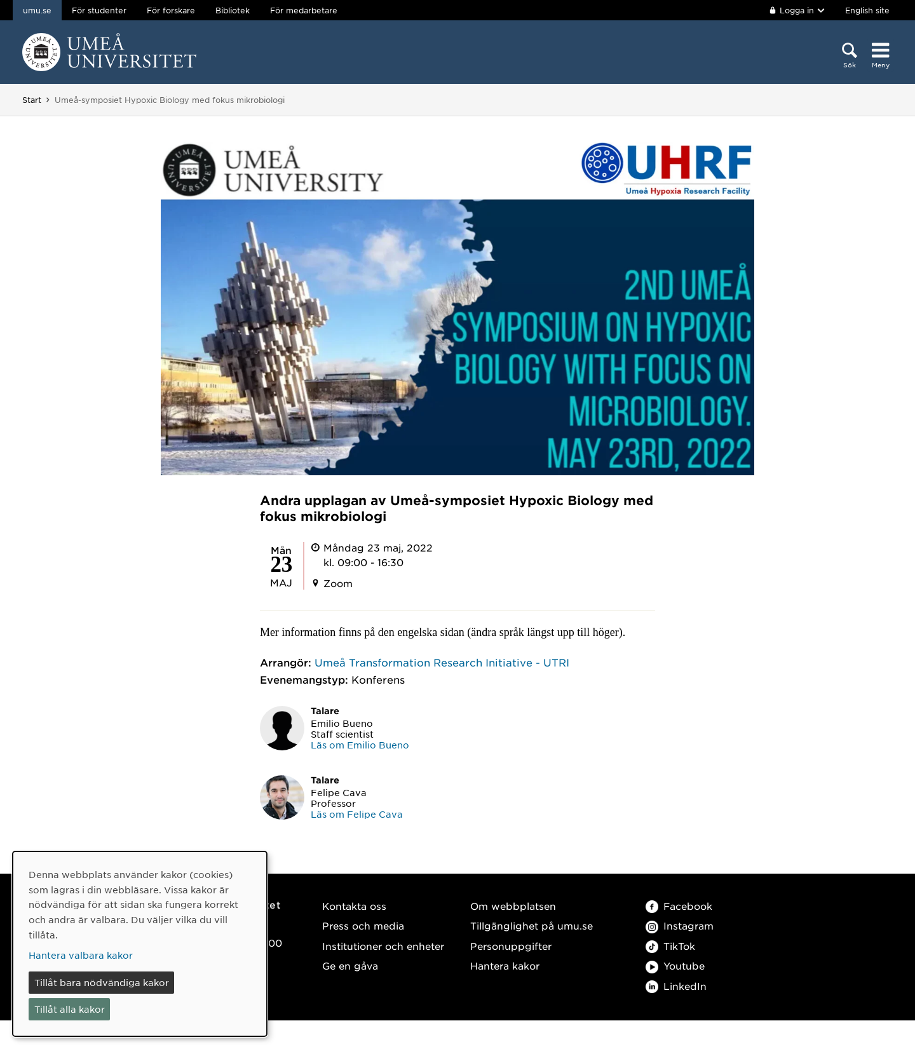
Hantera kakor (504, 965)
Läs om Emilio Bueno (360, 744)
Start (31, 100)
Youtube (675, 965)
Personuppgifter (511, 946)
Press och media (363, 925)
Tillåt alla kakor (69, 1009)
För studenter (99, 10)
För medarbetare (303, 10)
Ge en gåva (350, 965)
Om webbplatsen (513, 906)
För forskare (171, 10)
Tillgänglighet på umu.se (531, 925)
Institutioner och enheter (383, 946)
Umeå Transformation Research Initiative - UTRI (442, 662)
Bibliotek (232, 10)
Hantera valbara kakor (81, 955)
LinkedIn (676, 986)
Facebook (679, 906)
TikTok (670, 946)
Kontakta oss (354, 906)
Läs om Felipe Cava (357, 814)
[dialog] (140, 943)
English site (867, 10)
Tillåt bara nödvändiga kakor (101, 982)
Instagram (680, 925)
